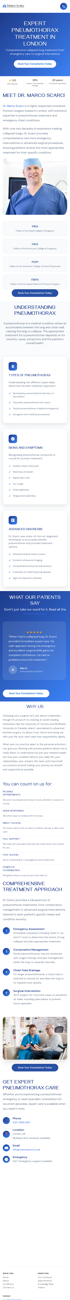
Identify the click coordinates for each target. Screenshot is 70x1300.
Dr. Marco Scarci (13, 106)
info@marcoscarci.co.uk (26, 1150)
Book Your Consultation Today (35, 63)
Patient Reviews (35, 614)
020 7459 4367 (21, 1122)
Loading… (35, 1185)
